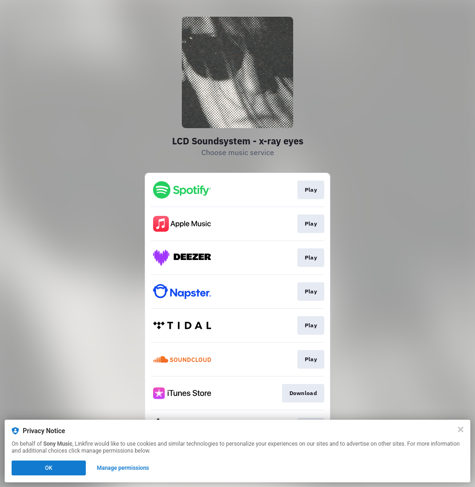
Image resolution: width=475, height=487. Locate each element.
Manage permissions (123, 468)
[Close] (460, 429)
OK (48, 468)
